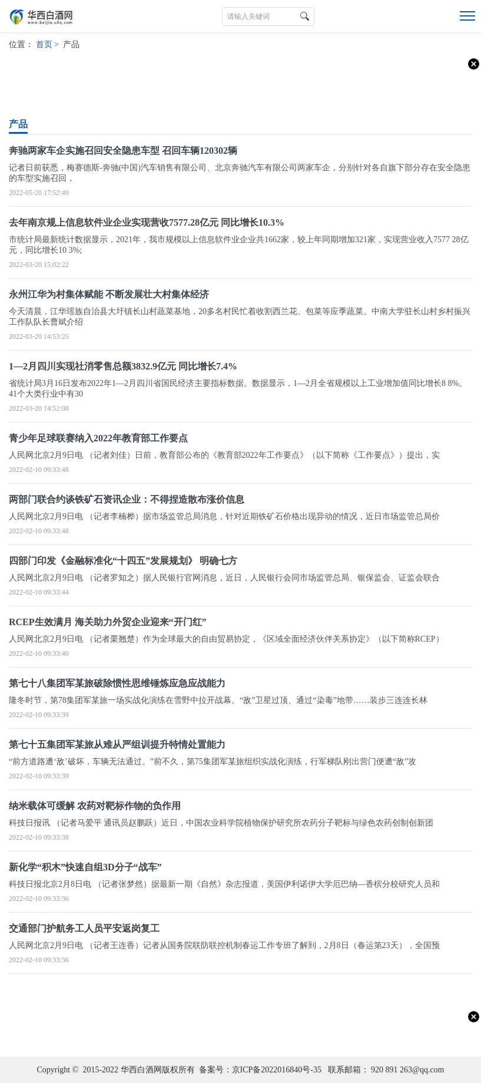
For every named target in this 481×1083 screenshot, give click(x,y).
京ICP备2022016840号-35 (276, 1069)
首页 (44, 44)
